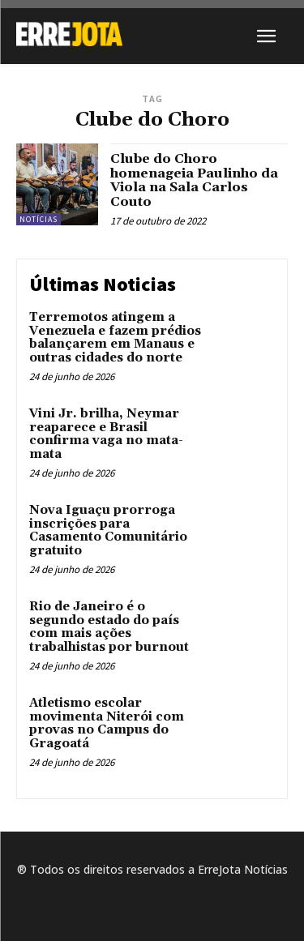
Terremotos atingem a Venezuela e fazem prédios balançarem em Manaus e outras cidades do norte (115, 338)
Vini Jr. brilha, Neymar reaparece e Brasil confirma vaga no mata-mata (106, 434)
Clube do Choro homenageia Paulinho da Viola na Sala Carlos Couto (194, 180)
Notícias (38, 219)
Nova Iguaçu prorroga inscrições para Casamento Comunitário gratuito (108, 530)
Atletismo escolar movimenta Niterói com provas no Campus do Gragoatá (106, 723)
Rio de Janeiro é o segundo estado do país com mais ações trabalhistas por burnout (109, 627)
